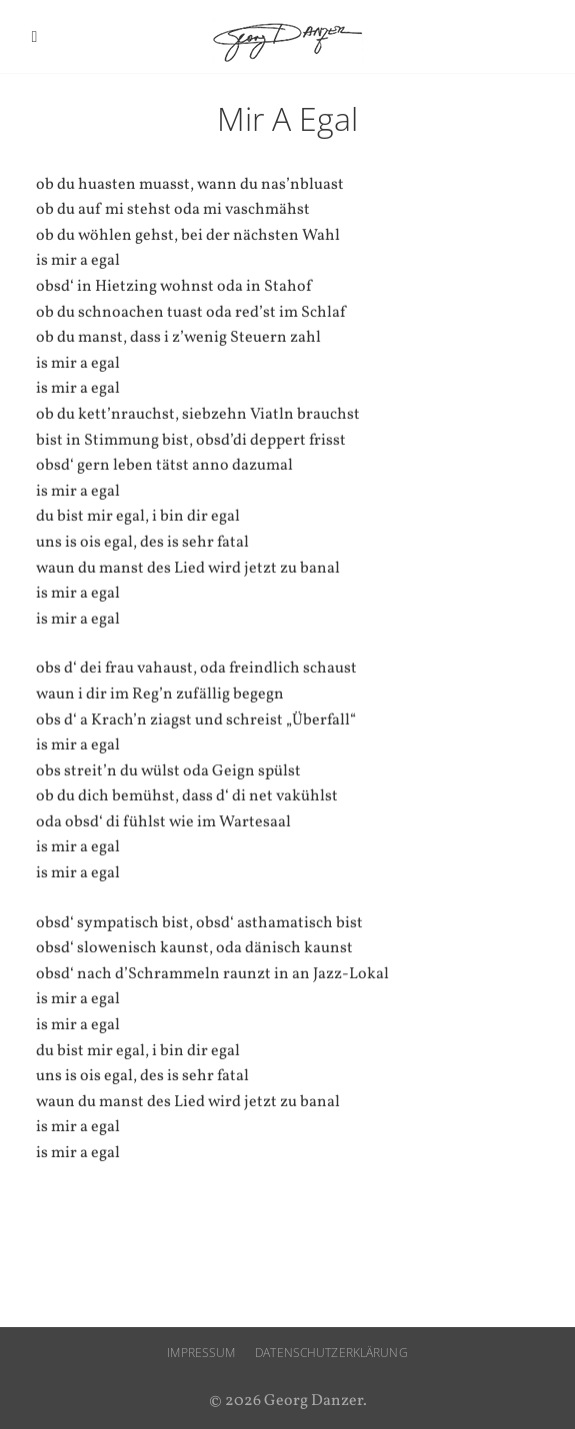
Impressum (201, 1352)
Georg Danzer (288, 41)
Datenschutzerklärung (331, 1352)
